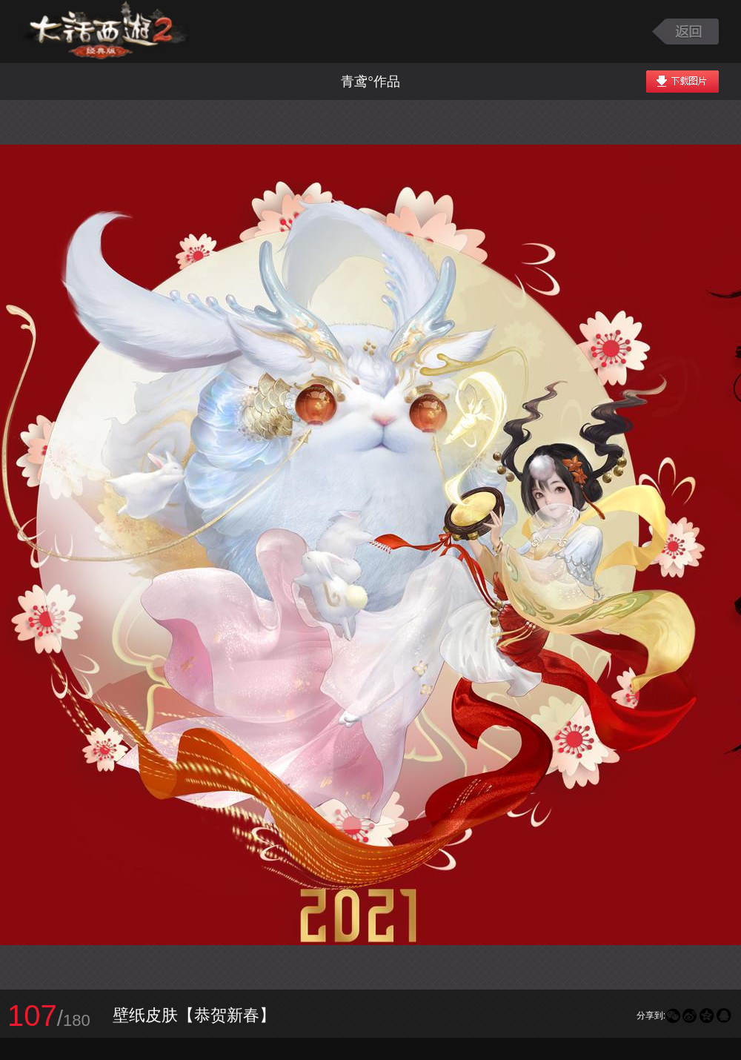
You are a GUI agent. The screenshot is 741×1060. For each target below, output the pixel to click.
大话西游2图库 (105, 31)
